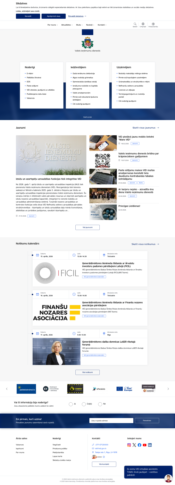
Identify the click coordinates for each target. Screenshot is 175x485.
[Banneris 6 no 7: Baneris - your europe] (124, 389)
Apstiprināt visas (53, 16)
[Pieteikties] (147, 420)
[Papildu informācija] (104, 457)
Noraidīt (28, 16)
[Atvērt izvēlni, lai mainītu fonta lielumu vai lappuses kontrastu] (153, 25)
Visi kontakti (104, 464)
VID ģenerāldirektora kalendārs (94, 277)
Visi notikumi (87, 372)
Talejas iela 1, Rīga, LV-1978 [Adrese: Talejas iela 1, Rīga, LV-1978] (106, 452)
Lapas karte (57, 456)
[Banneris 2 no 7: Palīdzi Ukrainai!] (26, 389)
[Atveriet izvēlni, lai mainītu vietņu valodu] (143, 25)
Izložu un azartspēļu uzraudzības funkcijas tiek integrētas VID (48, 178)
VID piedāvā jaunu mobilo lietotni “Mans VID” (136, 138)
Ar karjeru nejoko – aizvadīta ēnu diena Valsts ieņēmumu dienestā (136, 191)
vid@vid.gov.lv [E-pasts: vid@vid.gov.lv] (100, 448)
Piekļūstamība (58, 452)
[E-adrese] (97, 457)
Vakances (20, 445)
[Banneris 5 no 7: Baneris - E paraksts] (100, 389)
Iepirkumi (20, 448)
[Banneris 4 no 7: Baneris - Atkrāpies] (75, 389)
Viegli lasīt (57, 445)
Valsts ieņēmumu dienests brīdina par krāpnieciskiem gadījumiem (138, 155)
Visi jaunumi (87, 227)
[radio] (72, 403)
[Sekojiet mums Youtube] (144, 444)
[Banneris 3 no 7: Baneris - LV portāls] (51, 389)
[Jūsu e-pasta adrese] (111, 420)
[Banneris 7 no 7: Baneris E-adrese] (149, 389)
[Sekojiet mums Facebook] (139, 445)
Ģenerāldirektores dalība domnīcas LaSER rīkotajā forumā (108, 343)
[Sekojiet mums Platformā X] (134, 445)
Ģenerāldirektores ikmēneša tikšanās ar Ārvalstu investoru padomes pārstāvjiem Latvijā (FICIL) (108, 265)
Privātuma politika (60, 448)
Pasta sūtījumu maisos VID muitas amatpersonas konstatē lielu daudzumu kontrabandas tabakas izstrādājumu (136, 174)
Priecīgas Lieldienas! (129, 206)
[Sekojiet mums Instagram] (129, 445)
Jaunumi (31, 216)
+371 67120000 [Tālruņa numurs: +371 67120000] (101, 445)
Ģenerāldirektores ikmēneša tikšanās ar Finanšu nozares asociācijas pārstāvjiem (112, 304)
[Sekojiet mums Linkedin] (150, 445)
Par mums (20, 452)
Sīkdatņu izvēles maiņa (62, 460)
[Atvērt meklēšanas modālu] (135, 25)
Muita (141, 183)
